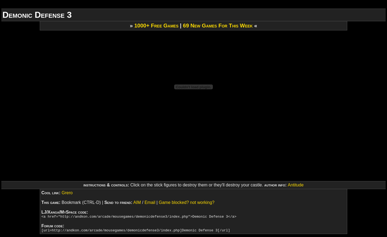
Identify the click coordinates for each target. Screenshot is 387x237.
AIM (137, 202)
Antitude (296, 185)
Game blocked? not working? (186, 202)
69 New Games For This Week (218, 26)
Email (150, 202)
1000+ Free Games (156, 26)
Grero (67, 192)
